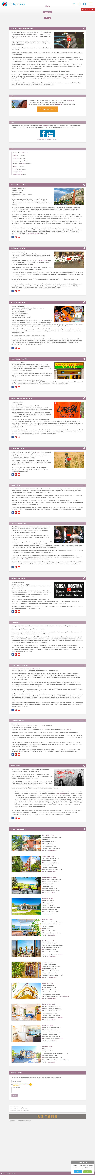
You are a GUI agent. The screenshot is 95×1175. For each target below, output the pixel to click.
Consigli (8, 1173)
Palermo (66, 249)
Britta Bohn (71, 273)
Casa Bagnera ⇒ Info (48, 1114)
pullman (69, 903)
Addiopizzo (36, 842)
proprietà (22, 337)
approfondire (18, 345)
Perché (15, 342)
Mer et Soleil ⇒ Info (48, 1008)
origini (16, 339)
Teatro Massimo (60, 967)
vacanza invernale (64, 1169)
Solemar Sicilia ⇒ (51, 1023)
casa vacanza (18, 347)
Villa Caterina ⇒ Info (48, 1029)
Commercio (16, 334)
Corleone (37, 625)
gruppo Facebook (43, 299)
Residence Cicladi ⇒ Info (49, 1050)
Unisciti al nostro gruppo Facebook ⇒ (47, 312)
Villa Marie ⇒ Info (47, 1093)
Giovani (15, 331)
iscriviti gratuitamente (57, 277)
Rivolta (14, 329)
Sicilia (2, 1173)
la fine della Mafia (27, 732)
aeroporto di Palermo (33, 407)
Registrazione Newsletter (49, 282)
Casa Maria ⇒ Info (47, 1135)
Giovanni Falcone (43, 434)
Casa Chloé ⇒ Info (47, 1156)
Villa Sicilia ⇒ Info (47, 1072)
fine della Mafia (24, 326)
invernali (60, 1127)
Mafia (13, 1173)
